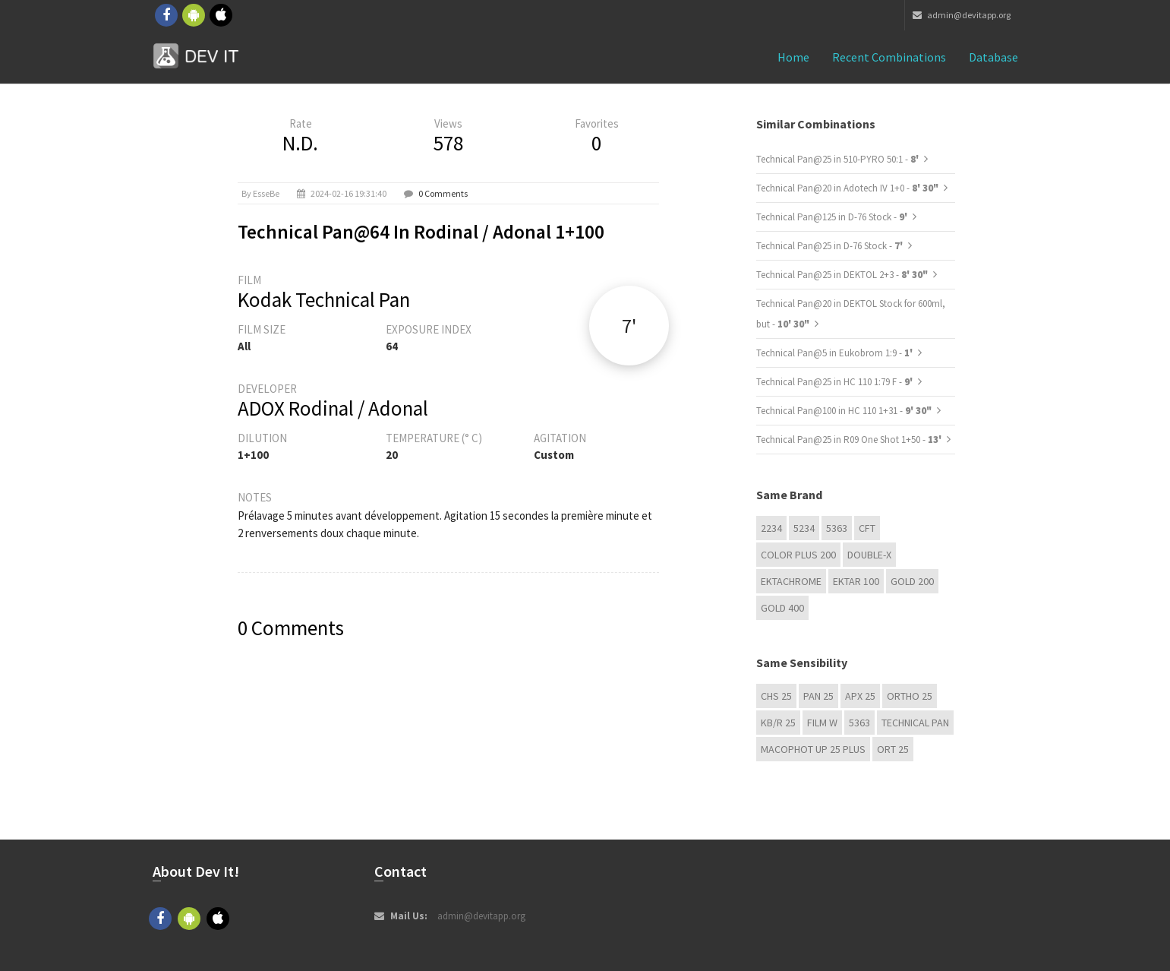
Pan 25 (818, 696)
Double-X (869, 554)
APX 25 (860, 696)
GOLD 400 (782, 608)
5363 (836, 528)
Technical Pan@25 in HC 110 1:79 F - (835, 381)
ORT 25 (893, 749)
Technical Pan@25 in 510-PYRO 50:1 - (838, 159)
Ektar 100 (856, 581)
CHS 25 (776, 696)
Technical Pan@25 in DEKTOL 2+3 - (842, 274)
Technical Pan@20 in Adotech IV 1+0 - (847, 188)
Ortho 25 (909, 696)
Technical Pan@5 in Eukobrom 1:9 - (835, 352)
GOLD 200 (912, 581)
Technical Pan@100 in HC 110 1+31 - (844, 410)
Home (793, 57)
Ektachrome (791, 581)
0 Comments (443, 193)
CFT (867, 528)
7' (629, 325)
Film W (822, 722)
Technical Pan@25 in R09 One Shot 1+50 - (850, 439)
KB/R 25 (778, 722)
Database (993, 57)
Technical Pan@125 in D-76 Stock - (833, 216)
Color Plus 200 (798, 554)
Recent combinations (889, 57)
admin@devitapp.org (962, 15)
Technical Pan (915, 722)
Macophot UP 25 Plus (813, 749)
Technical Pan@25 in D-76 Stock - (830, 245)
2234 (771, 528)
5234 (804, 528)
